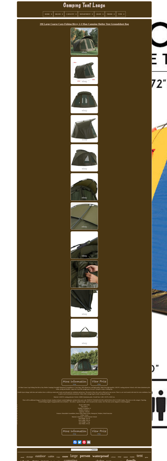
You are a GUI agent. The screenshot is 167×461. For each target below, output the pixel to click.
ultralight (29, 457)
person (85, 456)
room (65, 456)
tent (140, 455)
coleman (113, 457)
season (126, 457)
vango (58, 457)
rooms (132, 457)
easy (119, 457)
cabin (51, 456)
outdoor (40, 456)
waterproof (100, 456)
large (74, 456)
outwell (22, 457)
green (146, 457)
